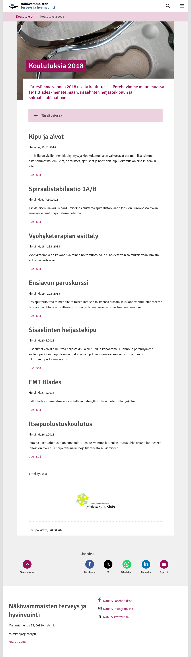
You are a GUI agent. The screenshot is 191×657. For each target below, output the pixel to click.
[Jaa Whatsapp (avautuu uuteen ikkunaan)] (127, 567)
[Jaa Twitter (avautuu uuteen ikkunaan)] (108, 567)
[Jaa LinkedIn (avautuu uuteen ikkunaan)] (146, 567)
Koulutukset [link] (25, 16)
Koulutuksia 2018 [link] (52, 16)
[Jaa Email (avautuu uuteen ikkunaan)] (163, 567)
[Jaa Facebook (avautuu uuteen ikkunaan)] (90, 567)
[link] (80, 6)
